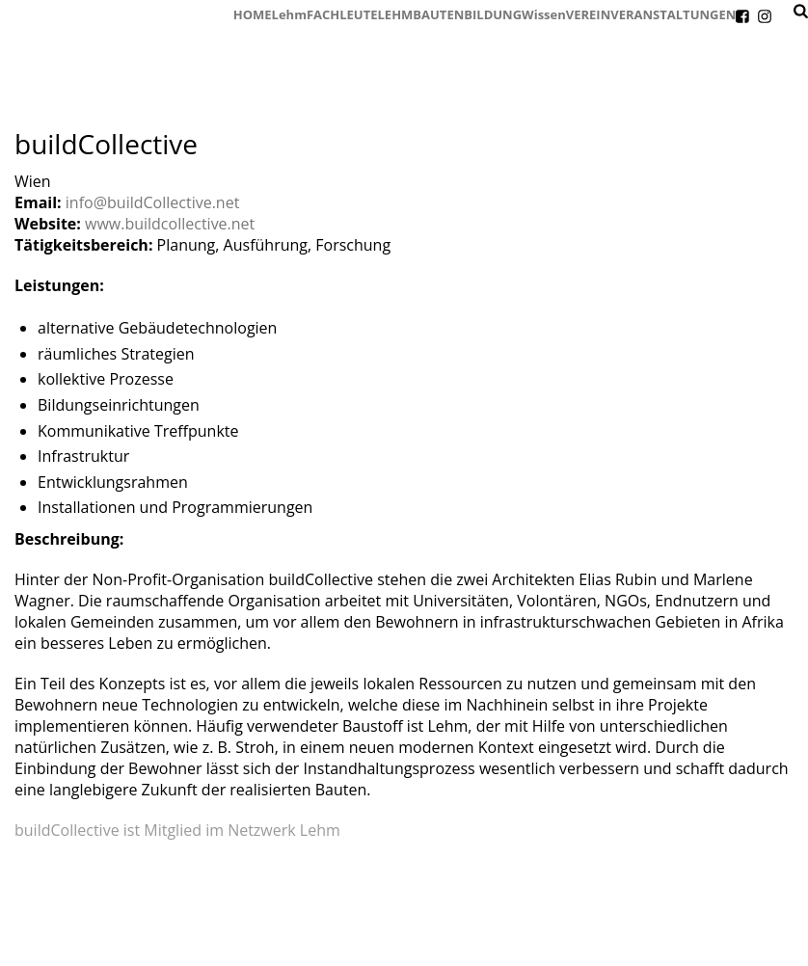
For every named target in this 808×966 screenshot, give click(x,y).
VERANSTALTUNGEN (673, 14)
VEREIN (588, 14)
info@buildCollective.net (153, 202)
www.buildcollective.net (170, 223)
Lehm (289, 14)
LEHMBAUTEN (421, 14)
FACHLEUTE (342, 14)
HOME (252, 14)
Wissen (544, 14)
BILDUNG (493, 14)
